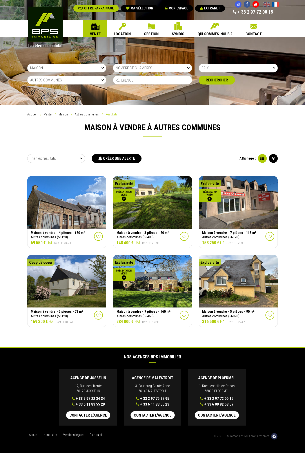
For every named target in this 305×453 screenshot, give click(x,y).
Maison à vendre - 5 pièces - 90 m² (228, 311)
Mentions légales (73, 435)
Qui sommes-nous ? (215, 34)
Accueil (32, 114)
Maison (63, 114)
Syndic (178, 34)
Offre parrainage (96, 8)
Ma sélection (139, 8)
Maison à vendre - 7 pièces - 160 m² (143, 311)
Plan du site (97, 435)
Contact (253, 34)
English (266, 5)
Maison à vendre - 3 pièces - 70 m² (142, 233)
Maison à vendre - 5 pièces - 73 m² (57, 311)
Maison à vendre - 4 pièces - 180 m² (58, 233)
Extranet (210, 8)
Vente (95, 34)
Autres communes (87, 114)
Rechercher (217, 80)
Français (275, 5)
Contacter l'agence (88, 415)
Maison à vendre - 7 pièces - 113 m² (229, 233)
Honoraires (51, 435)
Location (122, 34)
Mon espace (176, 8)
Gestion (151, 34)
